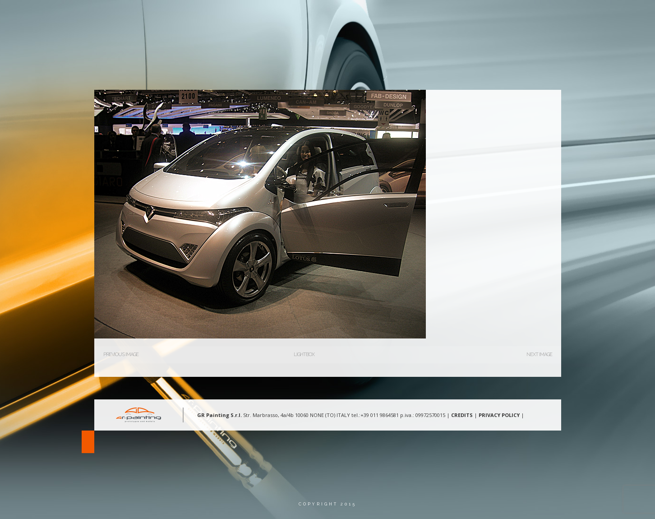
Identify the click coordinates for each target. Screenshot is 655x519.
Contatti (538, 15)
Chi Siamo (375, 15)
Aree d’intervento (436, 15)
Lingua (582, 15)
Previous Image (120, 354)
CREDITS (462, 415)
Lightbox (304, 354)
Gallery (494, 15)
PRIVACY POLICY (499, 415)
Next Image (539, 354)
